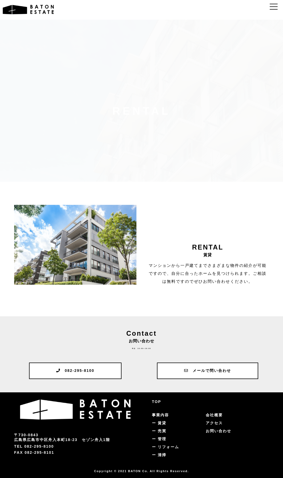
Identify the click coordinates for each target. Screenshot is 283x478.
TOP (156, 402)
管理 (162, 439)
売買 (162, 431)
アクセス (214, 423)
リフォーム (168, 447)
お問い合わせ (218, 431)
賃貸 (162, 423)
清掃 (162, 455)
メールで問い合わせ (207, 370)
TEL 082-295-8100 (34, 446)
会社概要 (214, 415)
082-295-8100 (75, 370)
